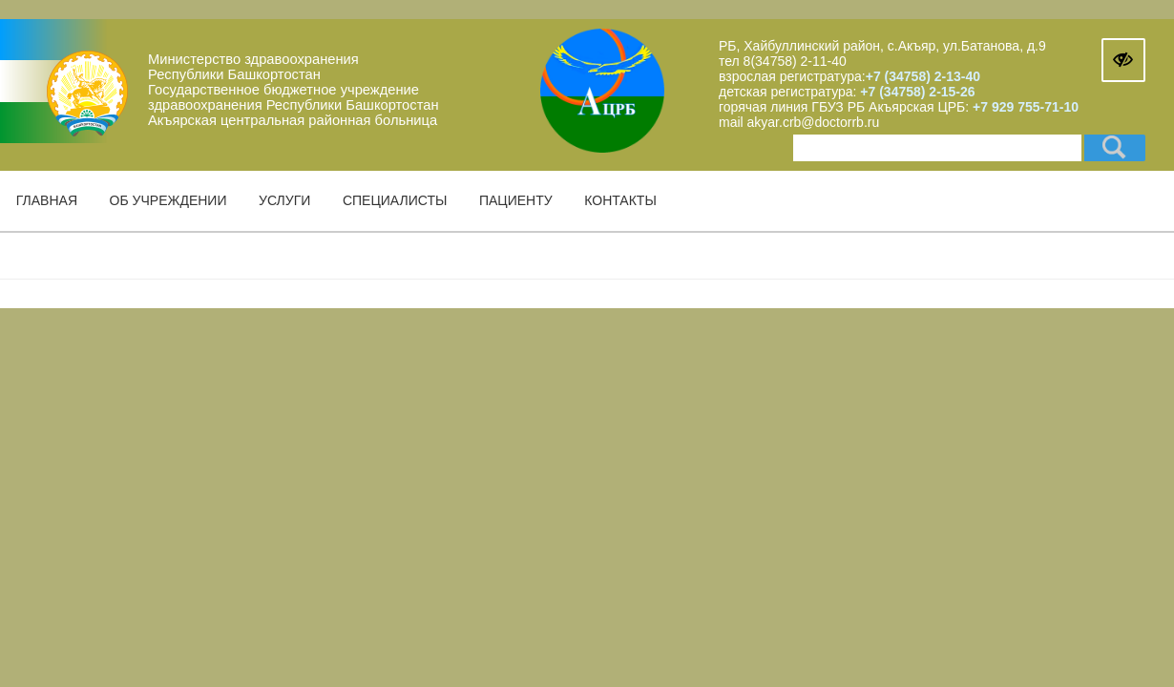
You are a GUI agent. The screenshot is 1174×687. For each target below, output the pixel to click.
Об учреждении (168, 200)
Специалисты (395, 200)
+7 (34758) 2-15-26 (915, 91)
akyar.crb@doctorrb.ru (813, 122)
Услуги (284, 200)
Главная (46, 200)
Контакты (620, 200)
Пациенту (516, 200)
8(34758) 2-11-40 (795, 61)
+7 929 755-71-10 (1026, 106)
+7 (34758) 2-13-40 (923, 76)
